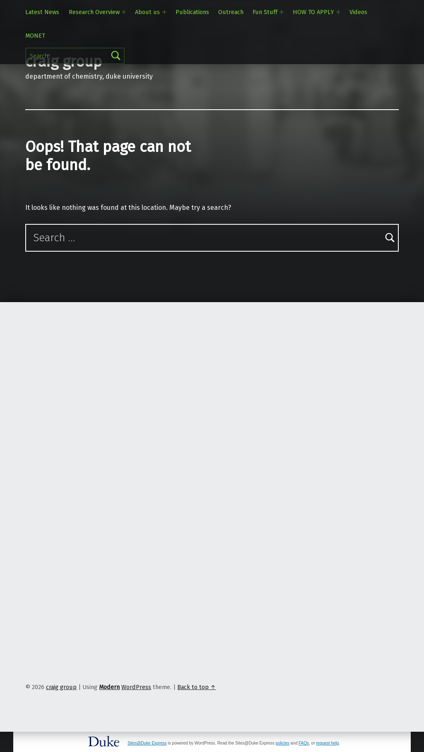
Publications (192, 12)
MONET (35, 35)
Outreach (230, 12)
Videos (358, 12)
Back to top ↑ (196, 687)
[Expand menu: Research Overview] (124, 12)
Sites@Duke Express (147, 743)
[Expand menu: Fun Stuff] (281, 12)
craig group (61, 687)
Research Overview (94, 12)
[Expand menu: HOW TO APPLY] (338, 12)
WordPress (136, 687)
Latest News (42, 12)
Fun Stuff (265, 12)
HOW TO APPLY (313, 12)
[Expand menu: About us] (164, 12)
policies (282, 743)
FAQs (304, 743)
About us (147, 12)
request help (327, 743)
